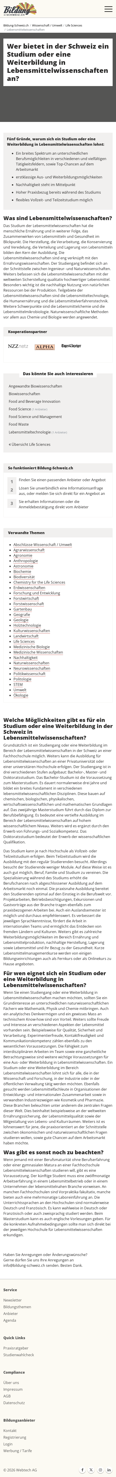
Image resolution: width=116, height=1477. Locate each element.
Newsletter (12, 1300)
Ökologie (20, 695)
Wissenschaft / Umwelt (47, 25)
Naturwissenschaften (31, 663)
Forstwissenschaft (28, 603)
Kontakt (10, 1430)
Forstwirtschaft (26, 598)
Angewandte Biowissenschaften (35, 386)
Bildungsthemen (17, 1306)
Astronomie (23, 566)
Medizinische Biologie (31, 646)
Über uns (11, 1382)
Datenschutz (14, 1402)
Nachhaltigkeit (25, 657)
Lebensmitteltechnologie (38, 432)
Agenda (9, 1320)
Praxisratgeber (15, 1348)
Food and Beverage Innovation (34, 401)
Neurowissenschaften (31, 668)
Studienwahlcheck (18, 1354)
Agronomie (22, 555)
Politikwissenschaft (29, 673)
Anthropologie (25, 560)
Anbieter (10, 1313)
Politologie (22, 679)
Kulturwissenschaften (31, 630)
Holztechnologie (27, 625)
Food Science (28, 409)
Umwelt (19, 689)
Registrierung (14, 1437)
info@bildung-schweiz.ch (24, 1265)
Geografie (21, 614)
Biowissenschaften (24, 393)
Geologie (20, 619)
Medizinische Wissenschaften (38, 652)
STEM (18, 684)
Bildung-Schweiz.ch (16, 25)
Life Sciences (74, 25)
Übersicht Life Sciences (29, 444)
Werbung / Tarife (17, 1450)
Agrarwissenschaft (29, 550)
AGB (7, 1396)
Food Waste (19, 424)
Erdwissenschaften (29, 587)
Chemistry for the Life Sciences (39, 582)
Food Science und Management (35, 416)
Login (8, 1444)
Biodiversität (24, 576)
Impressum (13, 1389)
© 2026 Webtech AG (20, 1470)
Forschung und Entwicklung (36, 593)
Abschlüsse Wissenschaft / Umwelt (42, 544)
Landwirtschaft (26, 636)
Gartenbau (22, 609)
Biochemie (22, 571)
